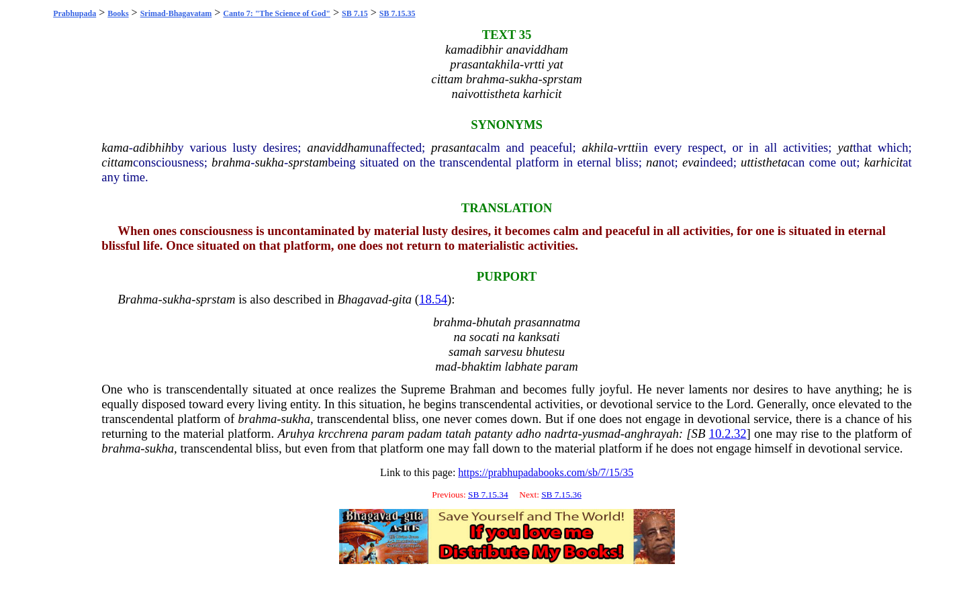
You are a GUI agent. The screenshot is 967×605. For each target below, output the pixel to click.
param (561, 366)
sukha (269, 162)
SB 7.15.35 (397, 13)
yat (845, 147)
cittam (117, 162)
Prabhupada (74, 13)
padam (425, 433)
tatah (458, 433)
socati (484, 337)
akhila (598, 147)
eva (691, 162)
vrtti (627, 147)
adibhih (152, 147)
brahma (231, 162)
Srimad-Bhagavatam (176, 13)
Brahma (138, 299)
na (652, 162)
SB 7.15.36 (561, 495)
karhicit (883, 162)
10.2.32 (728, 433)
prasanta (453, 147)
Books (117, 13)
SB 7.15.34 (488, 495)
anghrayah (652, 433)
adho (528, 433)
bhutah (493, 322)
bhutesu (545, 351)
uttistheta (764, 162)
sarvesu (503, 351)
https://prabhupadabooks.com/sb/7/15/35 (545, 472)
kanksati (538, 337)
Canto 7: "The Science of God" (276, 13)
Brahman (473, 389)
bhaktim (481, 366)
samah (465, 351)
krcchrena (343, 433)
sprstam (308, 162)
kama (114, 147)
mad (446, 366)
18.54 (433, 299)
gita (402, 299)
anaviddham (338, 147)
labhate (523, 366)
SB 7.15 (355, 13)
